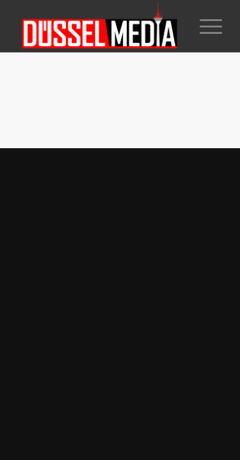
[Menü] (204, 26)
